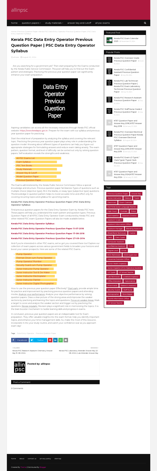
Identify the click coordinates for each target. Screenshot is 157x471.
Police (133, 211)
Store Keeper (127, 294)
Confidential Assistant (116, 246)
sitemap (58, 458)
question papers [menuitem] (30, 23)
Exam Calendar (126, 202)
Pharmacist (112, 285)
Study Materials (24, 169)
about (21, 458)
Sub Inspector (113, 215)
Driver (123, 250)
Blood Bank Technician (117, 233)
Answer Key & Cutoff (26, 173)
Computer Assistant (116, 242)
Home (13, 31)
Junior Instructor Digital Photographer (35, 283)
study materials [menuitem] (53, 23)
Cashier (133, 233)
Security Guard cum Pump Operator (34, 265)
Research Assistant (128, 285)
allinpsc (19, 9)
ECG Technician (114, 255)
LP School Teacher (126, 272)
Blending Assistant (133, 229)
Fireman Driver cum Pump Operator (34, 258)
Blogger (43, 467)
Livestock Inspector (131, 277)
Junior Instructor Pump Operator (32, 269)
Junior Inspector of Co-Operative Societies (124, 268)
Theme (23, 467)
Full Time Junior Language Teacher (122, 207)
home (13, 458)
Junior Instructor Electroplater (31, 276)
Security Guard (114, 290)
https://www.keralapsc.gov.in (34, 130)
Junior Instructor (114, 198)
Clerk (110, 237)
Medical (128, 198)
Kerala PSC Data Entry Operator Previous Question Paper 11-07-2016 (47, 228)
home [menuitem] (14, 23)
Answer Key (136, 194)
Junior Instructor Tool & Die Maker (33, 272)
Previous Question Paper (27, 31)
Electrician (112, 202)
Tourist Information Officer (118, 298)
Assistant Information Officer (119, 224)
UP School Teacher (115, 303)
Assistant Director (129, 215)
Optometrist (130, 281)
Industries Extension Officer (119, 259)
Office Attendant (114, 281)
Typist (136, 198)
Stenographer (113, 294)
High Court (112, 211)
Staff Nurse (127, 290)
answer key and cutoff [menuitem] (79, 23)
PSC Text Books (24, 165)
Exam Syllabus (23, 162)
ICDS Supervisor (130, 255)
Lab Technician (114, 277)
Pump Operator (24, 254)
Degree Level (113, 250)
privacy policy (45, 458)
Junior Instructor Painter (28, 280)
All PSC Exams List (25, 158)
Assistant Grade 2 (115, 220)
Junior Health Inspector (117, 263)
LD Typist (111, 272)
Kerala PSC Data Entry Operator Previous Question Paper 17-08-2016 (47, 233)
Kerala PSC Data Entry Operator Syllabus (33, 223)
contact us (32, 458)
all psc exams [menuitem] (102, 23)
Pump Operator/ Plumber (29, 261)
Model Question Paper (27, 176)
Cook (131, 246)
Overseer (123, 211)
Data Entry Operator (25, 333)
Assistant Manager (115, 229)
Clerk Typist (120, 237)
